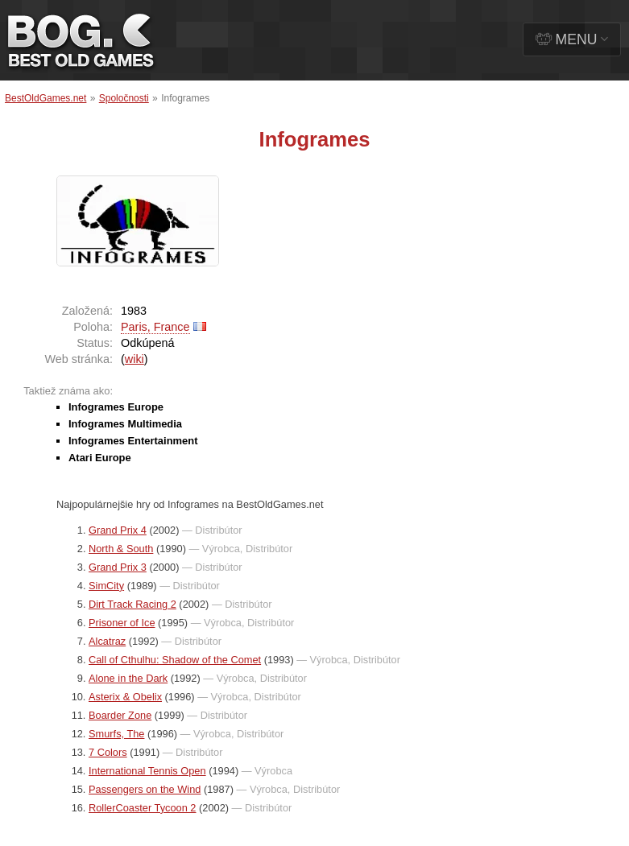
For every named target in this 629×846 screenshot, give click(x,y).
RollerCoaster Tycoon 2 (143, 808)
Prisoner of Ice (122, 623)
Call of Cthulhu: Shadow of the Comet (175, 660)
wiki (134, 359)
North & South (121, 549)
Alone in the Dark (128, 678)
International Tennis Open (147, 771)
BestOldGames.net (45, 98)
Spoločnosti (124, 98)
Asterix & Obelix (125, 697)
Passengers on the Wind (145, 789)
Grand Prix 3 (118, 567)
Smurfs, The (116, 734)
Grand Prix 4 (118, 530)
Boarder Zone (120, 715)
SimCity (106, 586)
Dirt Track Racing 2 (132, 604)
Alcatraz (107, 641)
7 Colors (108, 752)
